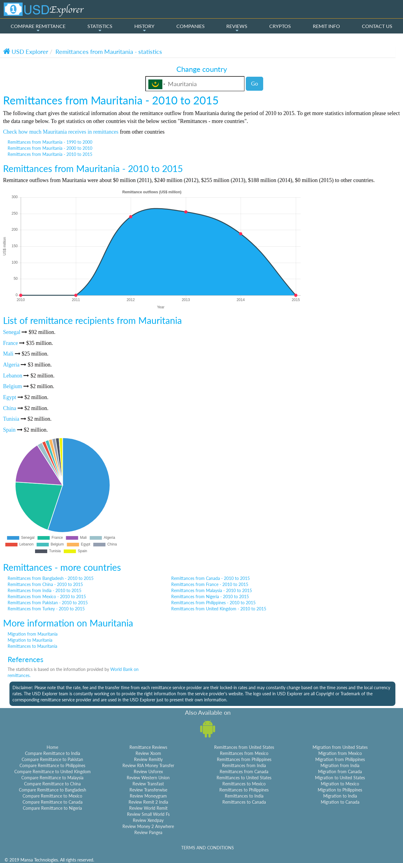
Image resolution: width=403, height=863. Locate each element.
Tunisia (11, 419)
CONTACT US (377, 26)
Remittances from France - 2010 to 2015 (209, 584)
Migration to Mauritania (30, 640)
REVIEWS (236, 28)
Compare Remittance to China (52, 783)
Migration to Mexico (340, 783)
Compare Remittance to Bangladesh (52, 789)
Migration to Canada (340, 802)
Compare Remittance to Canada (53, 802)
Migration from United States (340, 747)
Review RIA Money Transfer (148, 765)
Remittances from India (244, 765)
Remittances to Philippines (244, 789)
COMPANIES (190, 26)
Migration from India (339, 765)
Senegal (11, 332)
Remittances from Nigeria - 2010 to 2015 (210, 596)
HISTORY (144, 28)
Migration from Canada (340, 771)
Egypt (9, 397)
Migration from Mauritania (33, 634)
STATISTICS (99, 28)
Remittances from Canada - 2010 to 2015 (210, 578)
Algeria (11, 365)
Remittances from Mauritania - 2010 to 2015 (50, 154)
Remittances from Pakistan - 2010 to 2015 (48, 602)
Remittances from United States (244, 747)
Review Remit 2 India (148, 802)
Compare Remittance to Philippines (52, 765)
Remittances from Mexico (244, 753)
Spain (9, 430)
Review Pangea (148, 832)
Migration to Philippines (340, 789)
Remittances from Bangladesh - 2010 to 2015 (51, 578)
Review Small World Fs (148, 814)
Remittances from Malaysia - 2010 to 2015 (211, 590)
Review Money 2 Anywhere (148, 826)
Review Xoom (148, 753)
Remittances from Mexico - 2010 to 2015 (47, 596)
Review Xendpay (148, 820)
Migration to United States (340, 777)
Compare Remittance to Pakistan (52, 759)
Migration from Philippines (340, 759)
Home (52, 747)
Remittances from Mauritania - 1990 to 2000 (50, 142)
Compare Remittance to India (52, 753)
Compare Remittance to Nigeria (52, 808)
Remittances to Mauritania (32, 646)
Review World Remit (148, 808)
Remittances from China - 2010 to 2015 (45, 584)
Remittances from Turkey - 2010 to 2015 (46, 608)
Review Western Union (148, 777)
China (9, 408)
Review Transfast (148, 783)
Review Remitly (148, 759)
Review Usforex (148, 771)
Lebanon (12, 376)
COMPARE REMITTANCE (38, 28)
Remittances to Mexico (244, 783)
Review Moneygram (148, 795)
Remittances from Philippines (244, 759)
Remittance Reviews (148, 747)
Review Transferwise (148, 789)
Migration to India (340, 795)
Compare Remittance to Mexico (52, 795)
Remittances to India (244, 795)
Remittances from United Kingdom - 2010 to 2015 (218, 608)
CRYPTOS (280, 26)
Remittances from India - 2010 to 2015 (44, 590)
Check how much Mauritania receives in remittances (60, 132)
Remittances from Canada (244, 771)
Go (254, 83)
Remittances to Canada (244, 802)
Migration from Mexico (340, 753)
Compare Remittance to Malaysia (52, 777)
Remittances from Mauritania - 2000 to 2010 (50, 148)
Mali (8, 354)
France (10, 343)
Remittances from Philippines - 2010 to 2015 (213, 602)
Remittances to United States (244, 777)
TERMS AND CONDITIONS (207, 847)
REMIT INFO (326, 26)
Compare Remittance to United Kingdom (52, 771)
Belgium (12, 386)
